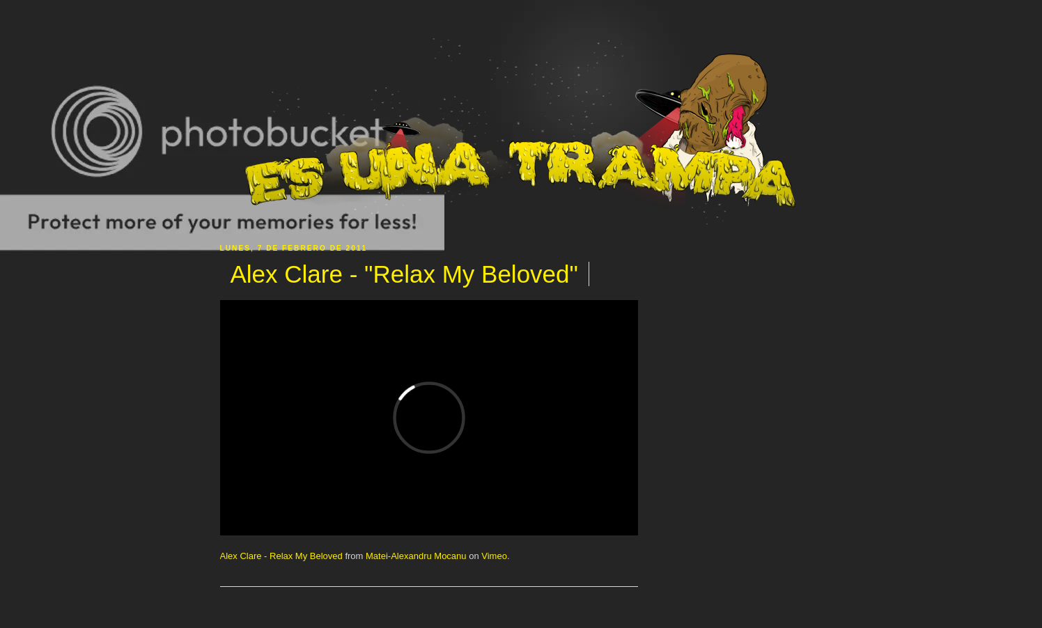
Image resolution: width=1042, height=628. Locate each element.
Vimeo (494, 556)
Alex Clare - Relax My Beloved (281, 556)
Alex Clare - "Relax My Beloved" (404, 274)
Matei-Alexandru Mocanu (416, 556)
